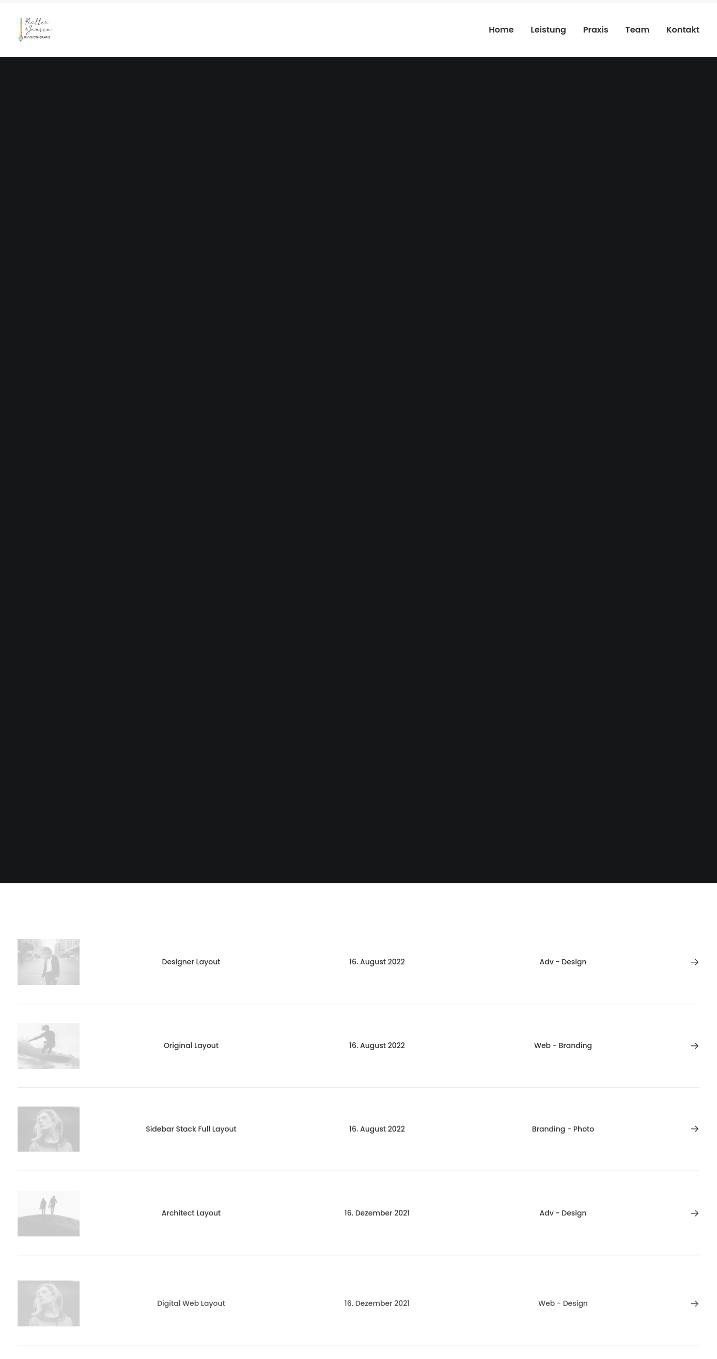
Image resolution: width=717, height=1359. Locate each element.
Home (501, 30)
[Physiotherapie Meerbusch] (35, 30)
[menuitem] (505, 30)
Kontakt (682, 30)
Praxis (596, 30)
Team (637, 30)
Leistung (548, 30)
